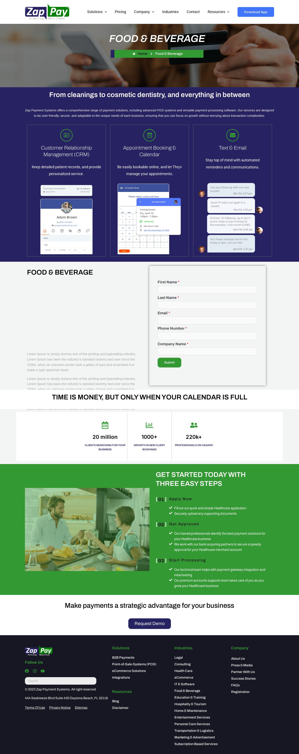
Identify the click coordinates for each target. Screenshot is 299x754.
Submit (169, 362)
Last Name (168, 298)
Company (146, 12)
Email (164, 313)
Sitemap (81, 708)
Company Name (173, 344)
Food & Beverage (169, 54)
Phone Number (172, 328)
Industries (171, 12)
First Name (168, 282)
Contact (193, 12)
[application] (107, 12)
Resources (219, 12)
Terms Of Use (35, 708)
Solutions (100, 12)
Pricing (122, 12)
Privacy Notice (60, 708)
